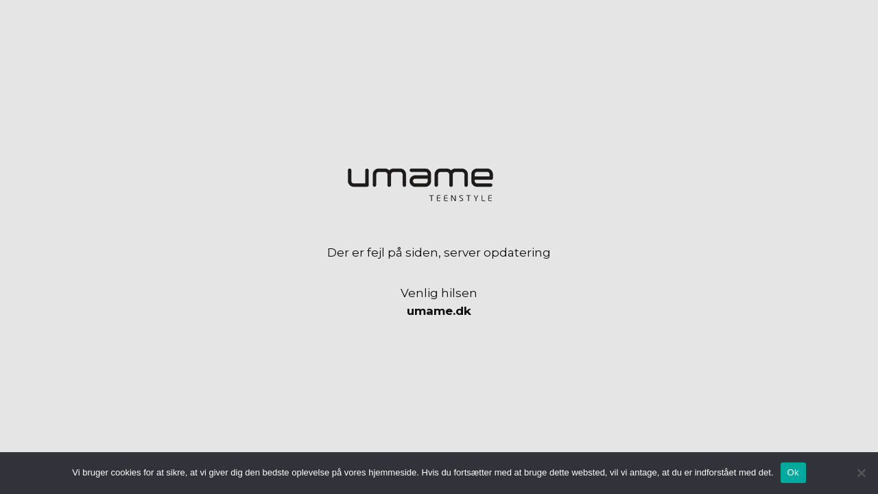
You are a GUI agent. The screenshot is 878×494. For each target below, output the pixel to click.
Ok (793, 472)
